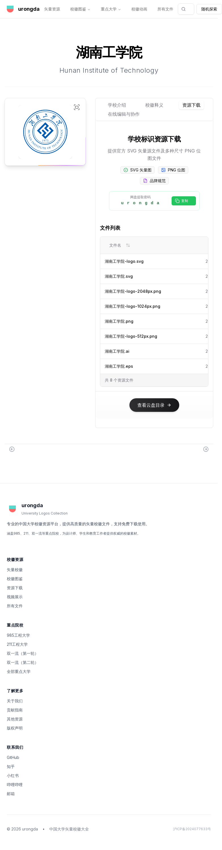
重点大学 (111, 9)
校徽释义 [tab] (154, 105)
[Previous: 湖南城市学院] (12, 449)
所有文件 (165, 9)
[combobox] (186, 9)
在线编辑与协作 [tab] (124, 114)
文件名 (119, 245)
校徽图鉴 (80, 9)
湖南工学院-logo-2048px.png (133, 291)
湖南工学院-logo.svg (124, 261)
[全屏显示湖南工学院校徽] (76, 107)
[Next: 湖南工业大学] (206, 449)
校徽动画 (139, 9)
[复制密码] (184, 200)
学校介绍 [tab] (117, 105)
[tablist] (154, 109)
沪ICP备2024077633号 (192, 829)
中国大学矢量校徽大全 (69, 829)
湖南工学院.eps (119, 366)
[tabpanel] (154, 278)
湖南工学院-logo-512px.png (131, 336)
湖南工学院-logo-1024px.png (132, 306)
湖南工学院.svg (119, 276)
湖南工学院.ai (117, 351)
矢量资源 (52, 9)
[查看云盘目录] (154, 405)
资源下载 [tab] (191, 105)
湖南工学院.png (119, 321)
